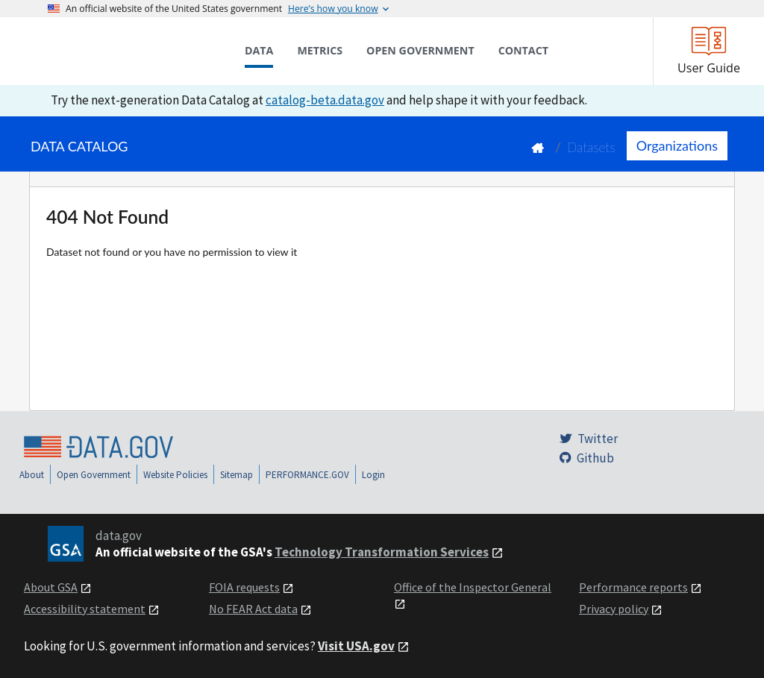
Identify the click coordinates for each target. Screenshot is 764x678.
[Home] (122, 51)
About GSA (51, 587)
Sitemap (236, 474)
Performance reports (633, 587)
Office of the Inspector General (472, 587)
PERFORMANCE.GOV (307, 474)
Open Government (94, 474)
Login (373, 474)
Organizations (677, 145)
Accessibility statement (84, 608)
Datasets (591, 147)
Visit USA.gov (356, 646)
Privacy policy (613, 608)
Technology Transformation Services (382, 552)
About (31, 474)
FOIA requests (244, 587)
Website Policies (175, 474)
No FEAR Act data (253, 608)
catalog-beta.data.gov (325, 100)
